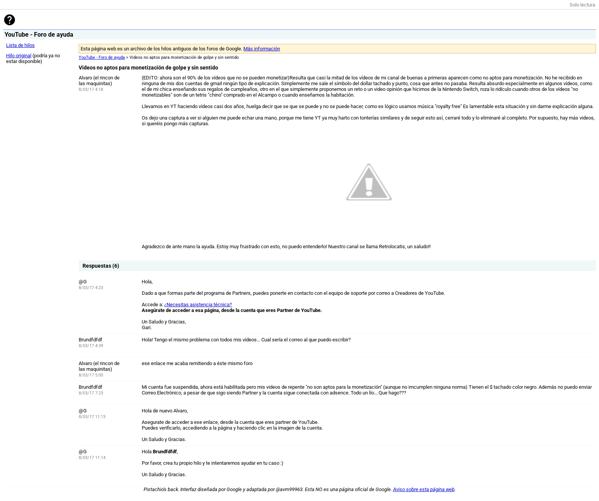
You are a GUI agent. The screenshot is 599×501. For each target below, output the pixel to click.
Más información (261, 49)
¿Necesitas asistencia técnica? (198, 304)
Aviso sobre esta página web (424, 489)
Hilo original (18, 55)
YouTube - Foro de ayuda (102, 57)
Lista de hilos (20, 45)
